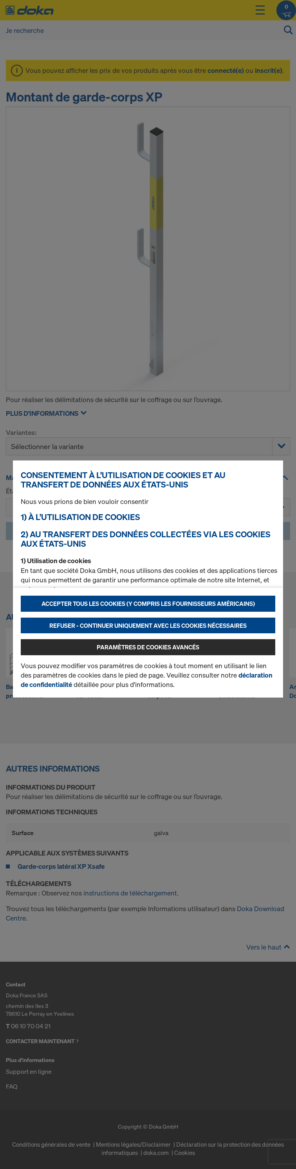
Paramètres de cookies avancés (148, 647)
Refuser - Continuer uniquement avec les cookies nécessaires (148, 625)
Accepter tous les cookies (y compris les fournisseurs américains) (148, 603)
